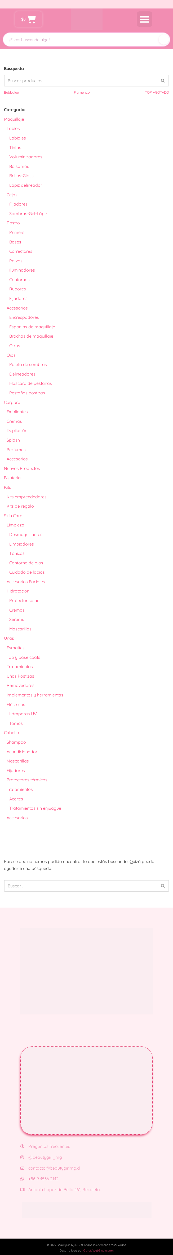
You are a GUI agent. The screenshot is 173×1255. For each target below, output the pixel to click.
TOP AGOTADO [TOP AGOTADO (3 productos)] (157, 92)
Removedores (20, 685)
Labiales (17, 138)
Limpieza (15, 525)
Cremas (14, 421)
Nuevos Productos (22, 468)
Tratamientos (20, 666)
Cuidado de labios (27, 572)
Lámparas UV (23, 713)
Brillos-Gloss (21, 175)
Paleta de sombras (28, 364)
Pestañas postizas (27, 392)
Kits (7, 487)
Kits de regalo (20, 506)
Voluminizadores (25, 156)
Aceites (16, 798)
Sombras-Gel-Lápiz (28, 213)
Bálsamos (19, 166)
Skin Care (13, 515)
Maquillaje (14, 119)
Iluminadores (22, 270)
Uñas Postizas (20, 676)
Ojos (11, 355)
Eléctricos (16, 704)
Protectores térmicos (27, 779)
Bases (15, 242)
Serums (16, 619)
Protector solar (24, 600)
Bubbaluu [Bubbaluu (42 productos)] (11, 92)
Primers (16, 232)
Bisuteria (12, 477)
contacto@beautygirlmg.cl (50, 1168)
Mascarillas (20, 628)
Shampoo (16, 742)
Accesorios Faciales (26, 581)
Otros (14, 345)
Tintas (15, 147)
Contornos (19, 279)
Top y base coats (23, 657)
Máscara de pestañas (30, 383)
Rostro (13, 222)
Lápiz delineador (25, 185)
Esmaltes (16, 647)
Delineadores (22, 374)
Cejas (12, 194)
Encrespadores (24, 317)
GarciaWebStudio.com (98, 1250)
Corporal (12, 402)
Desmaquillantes (25, 534)
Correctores (20, 251)
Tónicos (17, 553)
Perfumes (16, 449)
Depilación (17, 430)
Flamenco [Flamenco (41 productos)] (82, 92)
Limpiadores (21, 544)
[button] (144, 19)
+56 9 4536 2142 (39, 1178)
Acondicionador (22, 751)
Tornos (16, 723)
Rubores (17, 288)
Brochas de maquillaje (31, 336)
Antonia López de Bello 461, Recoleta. (60, 1189)
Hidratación (18, 591)
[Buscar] (164, 39)
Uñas (9, 638)
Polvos (16, 260)
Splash (13, 440)
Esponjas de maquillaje (32, 326)
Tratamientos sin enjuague (35, 808)
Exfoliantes (17, 411)
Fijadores (18, 204)
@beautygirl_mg (41, 1157)
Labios (13, 128)
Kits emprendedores (27, 496)
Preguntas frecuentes (45, 1146)
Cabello (11, 732)
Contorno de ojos (26, 562)
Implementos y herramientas (35, 695)
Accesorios (17, 308)
